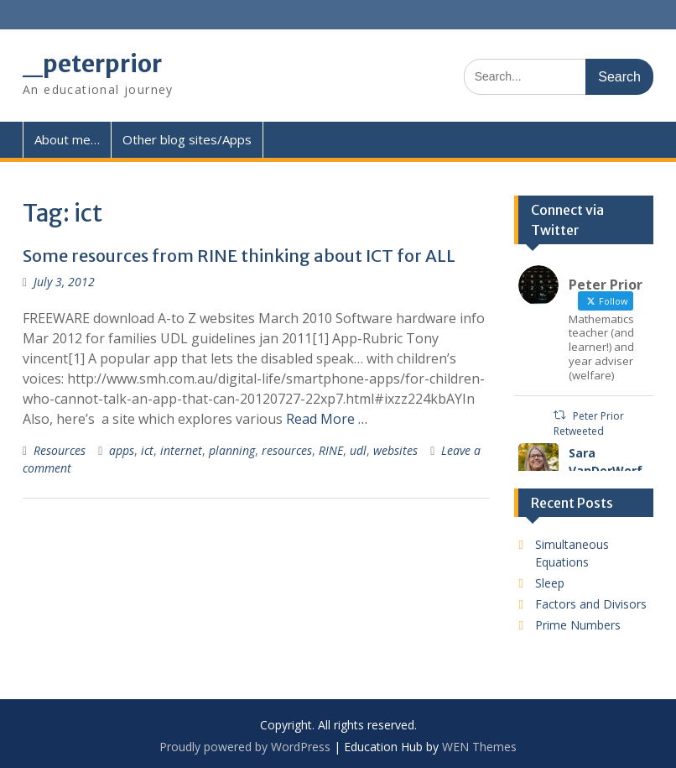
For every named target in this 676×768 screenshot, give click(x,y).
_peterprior (92, 64)
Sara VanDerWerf (605, 461)
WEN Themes (479, 747)
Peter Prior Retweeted (588, 423)
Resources (60, 450)
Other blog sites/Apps (187, 139)
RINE (331, 450)
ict (147, 450)
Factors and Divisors (591, 604)
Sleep (549, 583)
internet (181, 450)
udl (358, 450)
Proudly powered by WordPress (244, 747)
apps (121, 450)
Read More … (326, 419)
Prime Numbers (578, 625)
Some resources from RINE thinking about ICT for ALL (239, 255)
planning (232, 450)
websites (395, 450)
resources (287, 450)
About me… (67, 139)
